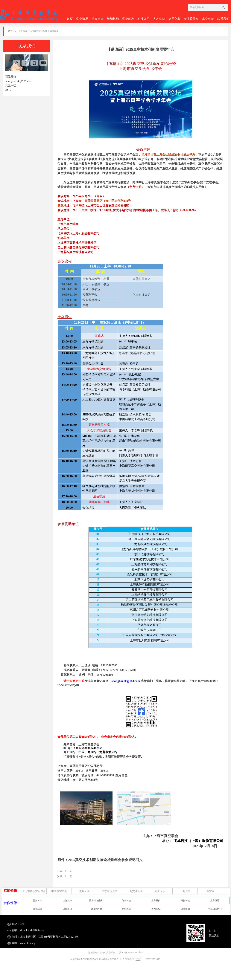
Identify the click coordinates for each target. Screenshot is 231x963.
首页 (10, 31)
